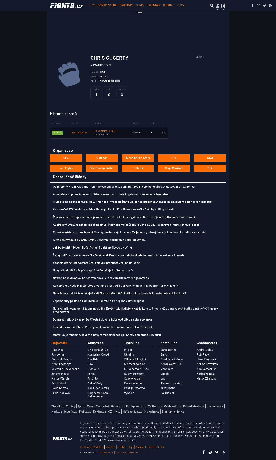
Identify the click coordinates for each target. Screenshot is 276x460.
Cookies (110, 447)
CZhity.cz (114, 412)
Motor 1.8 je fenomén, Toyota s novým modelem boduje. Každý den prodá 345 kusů (107, 335)
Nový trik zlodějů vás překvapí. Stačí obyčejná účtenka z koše (93, 271)
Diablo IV (93, 369)
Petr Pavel (203, 355)
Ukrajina (129, 355)
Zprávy (70, 406)
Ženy (90, 406)
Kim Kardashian (207, 369)
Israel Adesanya (61, 364)
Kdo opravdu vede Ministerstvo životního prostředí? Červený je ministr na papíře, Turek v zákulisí (116, 286)
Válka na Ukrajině (135, 359)
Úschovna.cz (215, 406)
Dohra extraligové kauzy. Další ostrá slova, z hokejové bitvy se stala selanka (102, 320)
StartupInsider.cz (173, 412)
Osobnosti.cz (172, 406)
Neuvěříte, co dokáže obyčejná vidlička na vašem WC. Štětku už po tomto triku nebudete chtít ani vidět (120, 293)
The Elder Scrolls (98, 388)
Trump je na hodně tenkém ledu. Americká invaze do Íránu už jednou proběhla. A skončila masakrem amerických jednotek (132, 202)
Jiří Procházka (60, 374)
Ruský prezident (134, 374)
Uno (162, 379)
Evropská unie (133, 383)
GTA (90, 364)
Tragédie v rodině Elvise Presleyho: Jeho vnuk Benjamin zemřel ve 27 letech (103, 327)
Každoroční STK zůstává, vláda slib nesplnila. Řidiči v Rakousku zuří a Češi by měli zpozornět (114, 209)
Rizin (210, 168)
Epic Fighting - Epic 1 (104, 131)
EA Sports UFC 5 (98, 350)
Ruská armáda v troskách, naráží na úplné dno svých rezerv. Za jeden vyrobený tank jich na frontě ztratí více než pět (129, 232)
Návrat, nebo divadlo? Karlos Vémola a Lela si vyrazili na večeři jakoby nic (101, 278)
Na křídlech (167, 393)
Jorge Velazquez (79, 133)
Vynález (129, 393)
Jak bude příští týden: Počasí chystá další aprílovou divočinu (92, 248)
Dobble (164, 374)
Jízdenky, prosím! (171, 383)
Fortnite (93, 379)
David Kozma (59, 388)
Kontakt (150, 447)
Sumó (140, 5)
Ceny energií (132, 379)
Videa (181, 5)
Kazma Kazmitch (207, 364)
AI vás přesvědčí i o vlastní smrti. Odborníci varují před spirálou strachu (99, 240)
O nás (160, 447)
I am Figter (66, 168)
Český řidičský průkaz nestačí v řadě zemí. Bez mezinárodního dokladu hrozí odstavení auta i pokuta (119, 255)
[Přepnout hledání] (212, 5)
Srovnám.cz (151, 412)
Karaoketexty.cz (193, 406)
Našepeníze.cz (132, 412)
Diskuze (168, 5)
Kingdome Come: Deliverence (98, 395)
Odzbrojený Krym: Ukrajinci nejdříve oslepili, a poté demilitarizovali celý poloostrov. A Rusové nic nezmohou (124, 187)
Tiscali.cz (57, 406)
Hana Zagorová (206, 359)
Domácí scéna (107, 5)
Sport (81, 406)
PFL (174, 158)
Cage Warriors (174, 168)
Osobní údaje (125, 447)
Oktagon (102, 158)
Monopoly (166, 369)
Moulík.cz (70, 412)
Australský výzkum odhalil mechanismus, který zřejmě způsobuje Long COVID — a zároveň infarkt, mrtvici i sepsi (126, 225)
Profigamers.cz (136, 406)
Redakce (98, 447)
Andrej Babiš (205, 350)
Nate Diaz (57, 350)
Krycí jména (167, 388)
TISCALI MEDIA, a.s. (105, 453)
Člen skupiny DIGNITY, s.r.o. (127, 453)
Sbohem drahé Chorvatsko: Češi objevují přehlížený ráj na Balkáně (96, 263)
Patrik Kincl (58, 383)
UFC (92, 5)
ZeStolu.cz (155, 406)
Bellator (138, 168)
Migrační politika (134, 364)
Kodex (140, 447)
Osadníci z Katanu (171, 359)
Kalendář (153, 5)
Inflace (128, 350)
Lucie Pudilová (60, 393)
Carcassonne (168, 350)
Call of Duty (95, 383)
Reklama (85, 447)
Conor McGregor (61, 359)
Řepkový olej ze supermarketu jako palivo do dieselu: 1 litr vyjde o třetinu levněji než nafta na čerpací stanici (124, 217)
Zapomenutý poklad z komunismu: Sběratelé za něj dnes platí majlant (98, 301)
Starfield (93, 359)
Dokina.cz (99, 412)
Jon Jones (57, 355)
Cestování (102, 406)
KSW (210, 158)
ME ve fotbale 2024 (136, 369)
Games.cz (117, 406)
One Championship (102, 168)
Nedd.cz (56, 412)
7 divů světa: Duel (171, 364)
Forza (91, 374)
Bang (163, 355)
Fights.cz (85, 412)
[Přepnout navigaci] (217, 5)
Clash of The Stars (138, 158)
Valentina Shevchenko (65, 369)
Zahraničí (126, 5)
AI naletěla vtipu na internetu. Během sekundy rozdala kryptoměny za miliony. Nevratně (110, 194)
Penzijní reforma (134, 388)
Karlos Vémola (60, 379)
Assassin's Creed (98, 355)
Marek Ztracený (207, 379)
